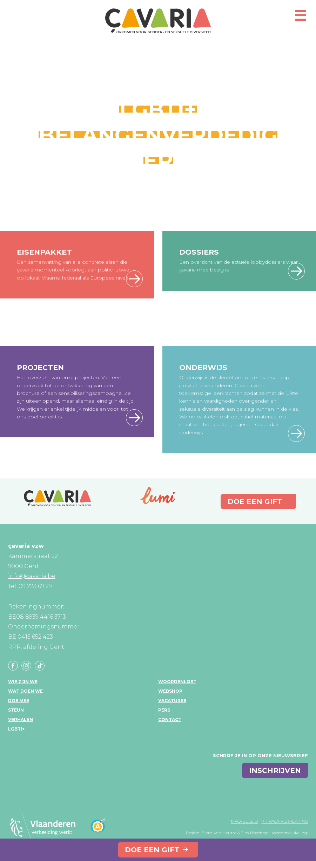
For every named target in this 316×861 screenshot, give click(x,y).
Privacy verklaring (284, 821)
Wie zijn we (23, 681)
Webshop (170, 691)
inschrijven (275, 770)
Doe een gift (152, 850)
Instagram (26, 666)
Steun (16, 710)
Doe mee (18, 700)
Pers (164, 710)
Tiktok (40, 666)
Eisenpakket (44, 252)
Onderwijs (203, 367)
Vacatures (172, 700)
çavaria (158, 20)
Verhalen (20, 719)
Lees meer (134, 278)
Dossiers (199, 252)
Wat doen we (25, 691)
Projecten (40, 367)
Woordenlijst (177, 681)
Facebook (13, 666)
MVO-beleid (244, 821)
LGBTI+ (16, 729)
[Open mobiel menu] (300, 18)
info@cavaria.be (31, 576)
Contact (169, 719)
